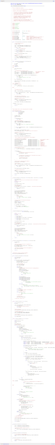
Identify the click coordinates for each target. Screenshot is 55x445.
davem (23, 3)
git (21, 3)
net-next (26, 3)
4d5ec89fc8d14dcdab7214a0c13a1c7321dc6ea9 (35, 3)
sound (11, 4)
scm (15, 3)
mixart (15, 4)
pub (13, 3)
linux (17, 3)
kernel (12, 3)
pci (13, 4)
